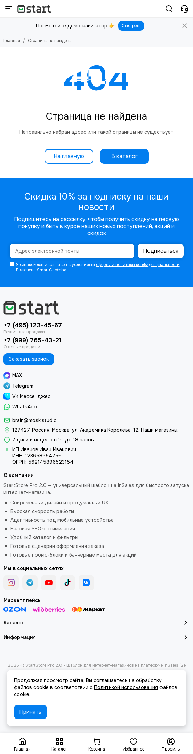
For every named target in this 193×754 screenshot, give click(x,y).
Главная (11, 40)
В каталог (124, 156)
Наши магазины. (159, 430)
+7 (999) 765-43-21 (32, 340)
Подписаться (160, 250)
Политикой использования (126, 687)
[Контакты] (184, 8)
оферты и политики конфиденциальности (138, 264)
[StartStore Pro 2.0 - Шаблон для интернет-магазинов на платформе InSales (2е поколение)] (34, 9)
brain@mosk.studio (34, 420)
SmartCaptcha (51, 270)
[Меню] (8, 8)
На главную (69, 156)
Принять (30, 711)
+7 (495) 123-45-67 (32, 325)
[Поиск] (169, 8)
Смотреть (131, 26)
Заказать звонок (29, 359)
